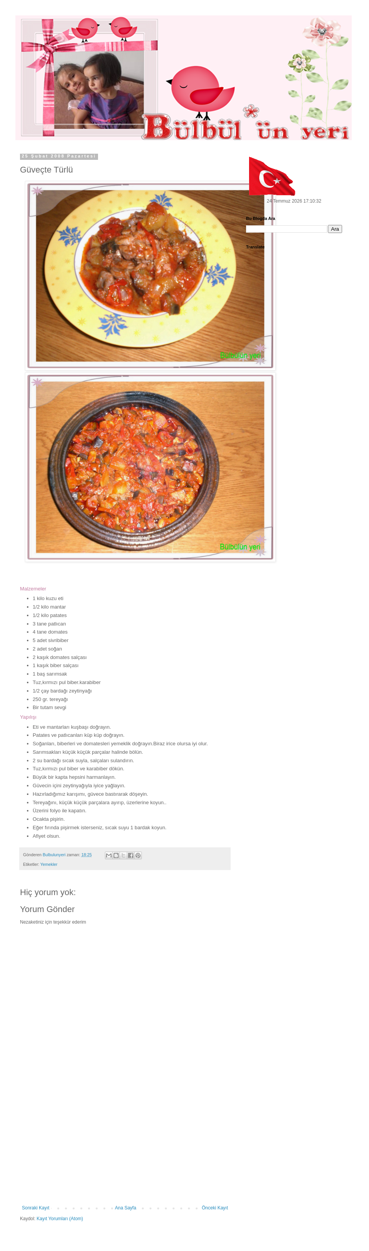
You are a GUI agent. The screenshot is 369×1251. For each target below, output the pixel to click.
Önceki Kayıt (215, 1208)
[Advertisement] (125, 1147)
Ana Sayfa (125, 1208)
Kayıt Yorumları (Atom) (60, 1218)
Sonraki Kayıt (35, 1208)
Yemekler (49, 864)
